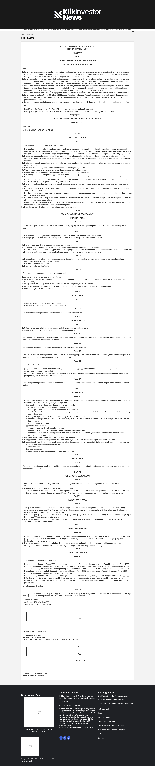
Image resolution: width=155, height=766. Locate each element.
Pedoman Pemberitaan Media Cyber (100, 29)
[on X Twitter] (64, 738)
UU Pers (101, 738)
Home (26, 29)
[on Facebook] (61, 738)
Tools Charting (119, 29)
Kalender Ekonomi (35, 29)
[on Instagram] (68, 738)
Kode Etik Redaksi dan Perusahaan (74, 29)
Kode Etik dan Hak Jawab (52, 29)
